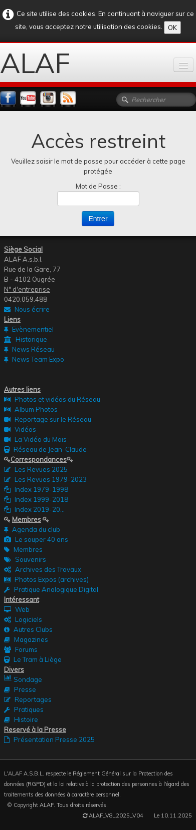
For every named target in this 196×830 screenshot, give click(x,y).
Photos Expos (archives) (46, 579)
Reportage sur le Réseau (47, 419)
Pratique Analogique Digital (51, 589)
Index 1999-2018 (36, 499)
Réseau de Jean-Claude (45, 449)
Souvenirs (25, 559)
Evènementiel (29, 329)
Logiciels (23, 619)
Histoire (21, 719)
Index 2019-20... (34, 509)
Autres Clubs (28, 629)
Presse (20, 689)
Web (17, 609)
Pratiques (24, 709)
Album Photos (31, 409)
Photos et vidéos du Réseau (52, 399)
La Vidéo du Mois (35, 439)
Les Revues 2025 (36, 469)
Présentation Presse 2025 (49, 739)
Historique (25, 339)
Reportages (28, 699)
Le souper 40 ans (36, 539)
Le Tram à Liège (33, 659)
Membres (23, 549)
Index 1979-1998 (36, 489)
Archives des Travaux (42, 569)
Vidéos (20, 429)
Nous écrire (27, 309)
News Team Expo (34, 359)
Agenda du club (32, 529)
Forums (21, 649)
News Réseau (29, 349)
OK (172, 28)
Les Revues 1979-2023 (45, 479)
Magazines (26, 639)
